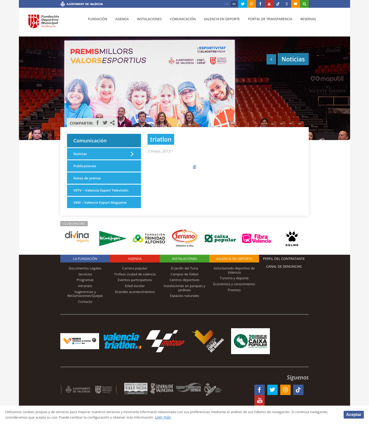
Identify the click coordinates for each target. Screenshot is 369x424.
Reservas (301, 23)
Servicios (85, 283)
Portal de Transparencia (263, 23)
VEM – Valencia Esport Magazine (102, 211)
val (226, 4)
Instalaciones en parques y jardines (184, 297)
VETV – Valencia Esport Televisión (93, 196)
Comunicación (179, 23)
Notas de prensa (88, 180)
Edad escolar (135, 295)
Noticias (80, 155)
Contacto (85, 310)
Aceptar (353, 414)
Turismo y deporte (234, 287)
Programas (85, 289)
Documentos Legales (85, 277)
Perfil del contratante (284, 268)
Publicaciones (85, 167)
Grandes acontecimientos (135, 300)
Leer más (198, 417)
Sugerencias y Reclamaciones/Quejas (85, 302)
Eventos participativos (135, 289)
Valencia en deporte (216, 23)
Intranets (85, 295)
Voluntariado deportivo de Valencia (234, 279)
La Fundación (85, 268)
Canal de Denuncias (284, 275)
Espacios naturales (184, 305)
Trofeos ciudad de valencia (135, 283)
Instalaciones (146, 23)
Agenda (120, 23)
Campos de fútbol (184, 283)
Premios (234, 299)
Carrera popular (134, 277)
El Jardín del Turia (184, 277)
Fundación (97, 23)
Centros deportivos (184, 289)
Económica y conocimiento (234, 293)
